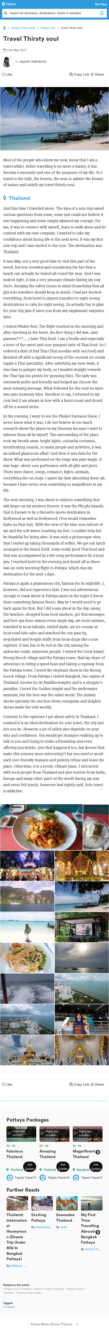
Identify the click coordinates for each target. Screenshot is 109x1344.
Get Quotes (30, 1167)
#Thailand (9, 1307)
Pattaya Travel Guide (23, 27)
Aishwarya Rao (45, 1227)
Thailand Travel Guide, (29, 1292)
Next (97, 1152)
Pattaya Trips (47, 27)
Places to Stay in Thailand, (49, 1288)
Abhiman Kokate (22, 1265)
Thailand (16, 198)
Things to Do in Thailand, (17, 1288)
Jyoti (63, 1227)
